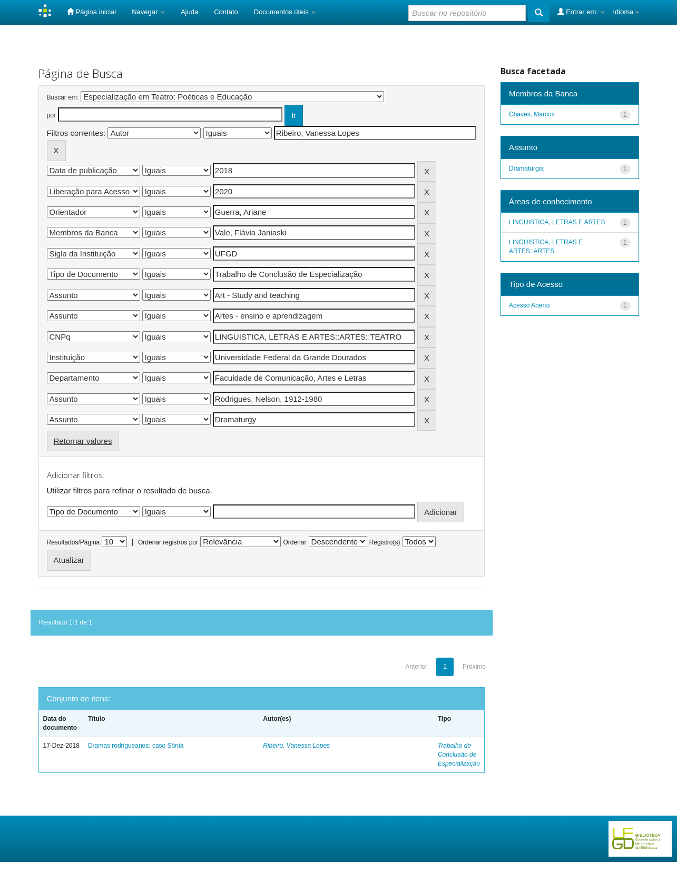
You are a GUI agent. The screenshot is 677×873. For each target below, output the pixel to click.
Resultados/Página (73, 542)
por (51, 115)
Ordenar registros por (168, 542)
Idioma (626, 12)
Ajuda (189, 12)
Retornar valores (83, 440)
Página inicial (91, 11)
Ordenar (294, 542)
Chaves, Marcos (532, 114)
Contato (226, 12)
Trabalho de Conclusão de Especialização (459, 754)
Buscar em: (63, 97)
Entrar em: (581, 11)
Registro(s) (384, 542)
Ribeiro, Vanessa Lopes (296, 745)
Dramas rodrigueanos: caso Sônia (135, 745)
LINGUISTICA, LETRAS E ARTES (557, 222)
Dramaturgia (526, 168)
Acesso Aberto (529, 305)
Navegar (148, 12)
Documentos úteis (285, 12)
